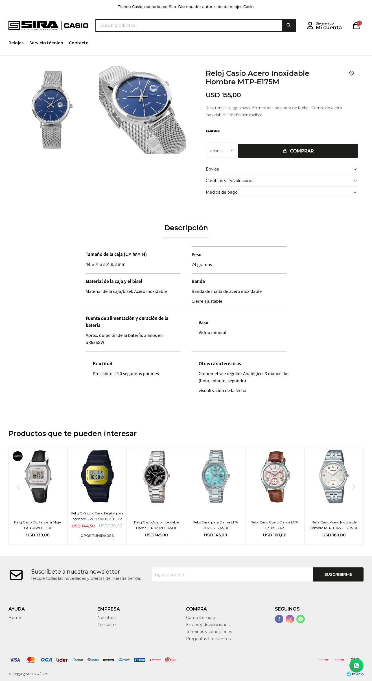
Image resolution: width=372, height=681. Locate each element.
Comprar (302, 151)
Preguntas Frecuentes (208, 638)
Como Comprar (201, 617)
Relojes (16, 42)
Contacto (79, 42)
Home (14, 617)
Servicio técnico (46, 42)
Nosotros (106, 617)
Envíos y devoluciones (207, 624)
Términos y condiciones (209, 631)
